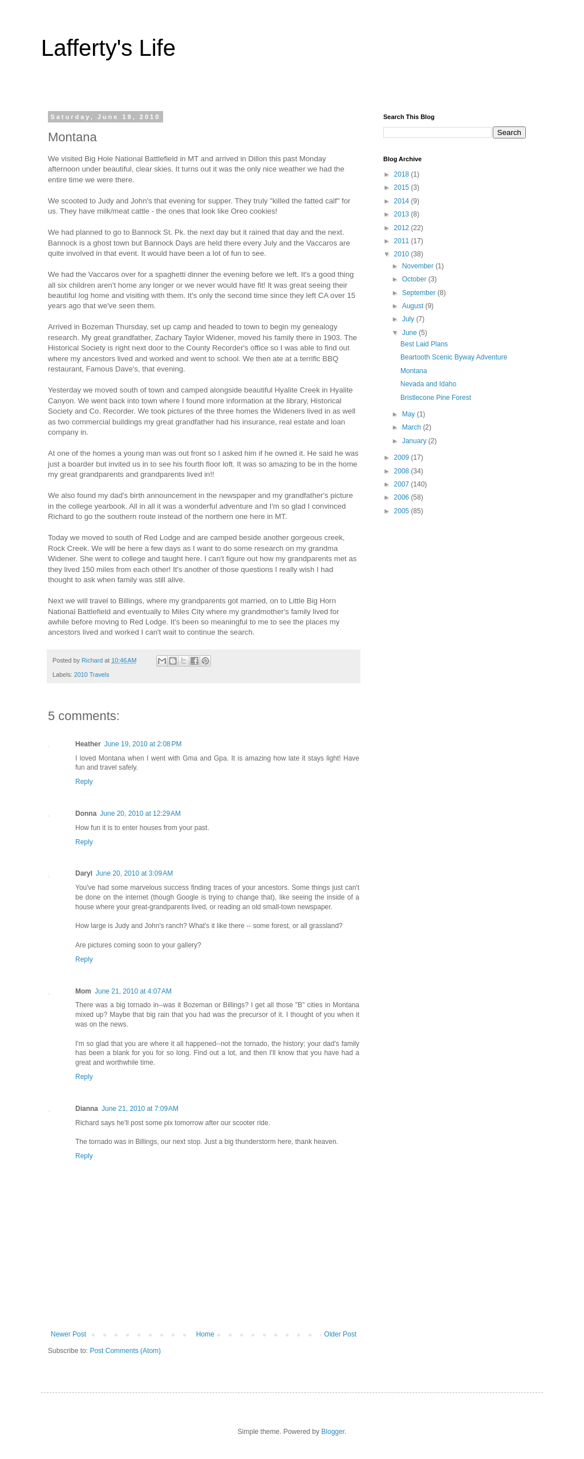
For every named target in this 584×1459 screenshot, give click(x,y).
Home (205, 1334)
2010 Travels (92, 674)
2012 (402, 228)
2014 (402, 201)
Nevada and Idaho (428, 384)
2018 (402, 174)
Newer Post (68, 1334)
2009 (402, 457)
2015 (402, 187)
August (413, 306)
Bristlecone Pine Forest (435, 398)
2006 (402, 497)
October (415, 279)
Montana (413, 371)
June (410, 333)
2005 (402, 511)
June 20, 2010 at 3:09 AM (134, 873)
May (409, 414)
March (412, 427)
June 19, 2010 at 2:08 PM (143, 744)
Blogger (332, 1432)
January (415, 441)
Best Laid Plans (424, 344)
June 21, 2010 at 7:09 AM (140, 1109)
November (419, 266)
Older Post (340, 1334)
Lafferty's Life (108, 47)
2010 (402, 254)
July (409, 319)
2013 (402, 214)
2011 (402, 241)
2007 (402, 484)
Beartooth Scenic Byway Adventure (453, 357)
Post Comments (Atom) (125, 1351)
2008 (402, 471)
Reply (84, 782)
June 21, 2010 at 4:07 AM (133, 991)
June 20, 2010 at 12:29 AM (140, 814)
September (419, 293)
